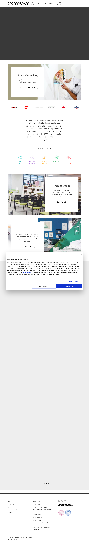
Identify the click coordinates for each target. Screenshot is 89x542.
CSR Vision (44, 148)
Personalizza (44, 286)
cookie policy (26, 272)
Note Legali (36, 501)
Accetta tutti (69, 286)
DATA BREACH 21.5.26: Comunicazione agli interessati (42, 508)
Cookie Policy (37, 514)
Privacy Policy (37, 512)
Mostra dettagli (73, 281)
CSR (9, 507)
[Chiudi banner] (81, 254)
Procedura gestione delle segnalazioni (40, 524)
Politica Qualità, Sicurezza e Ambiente (41, 528)
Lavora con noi (12, 510)
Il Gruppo (11, 504)
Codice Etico (37, 520)
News (9, 501)
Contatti (10, 512)
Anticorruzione (37, 517)
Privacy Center (37, 504)
